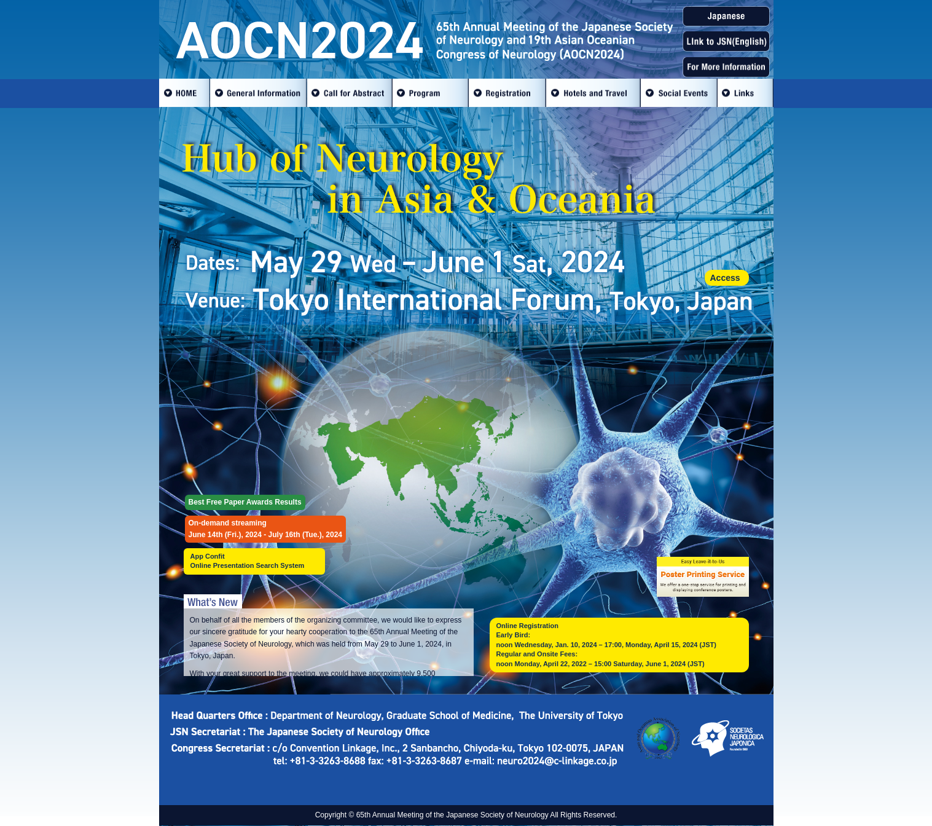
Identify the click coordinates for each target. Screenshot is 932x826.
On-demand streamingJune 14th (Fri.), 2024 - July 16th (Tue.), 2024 (266, 529)
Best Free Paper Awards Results (245, 502)
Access (725, 278)
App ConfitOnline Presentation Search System (247, 561)
